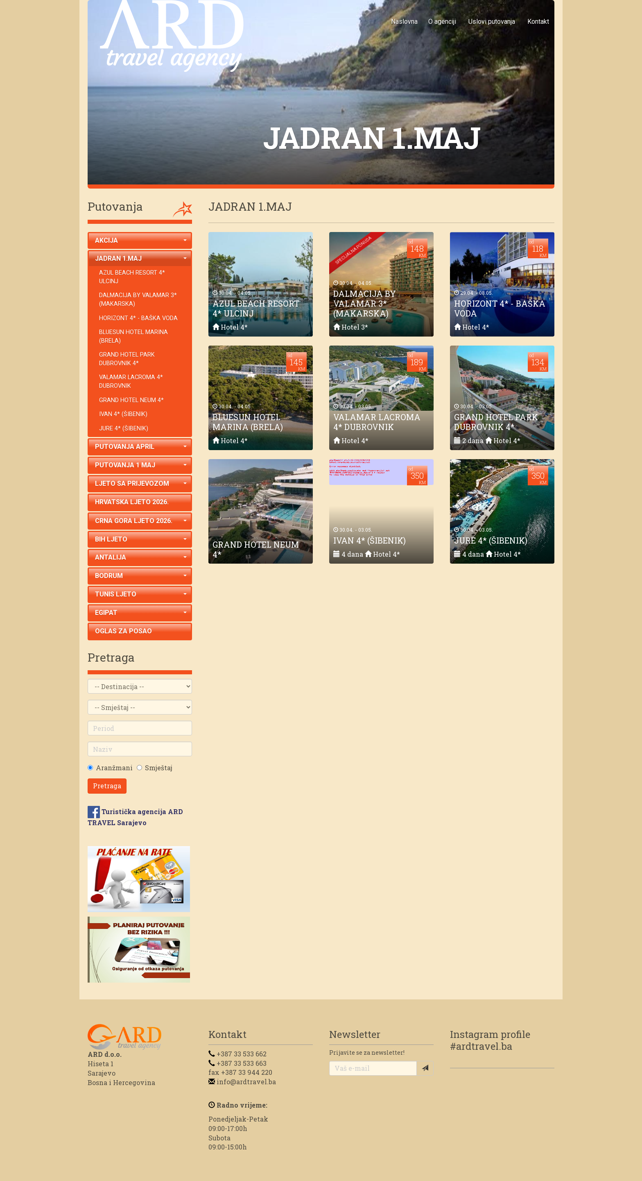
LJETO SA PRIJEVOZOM (141, 483)
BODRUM (141, 576)
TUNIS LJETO (141, 594)
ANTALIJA (141, 557)
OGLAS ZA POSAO (123, 631)
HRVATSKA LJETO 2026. (132, 502)
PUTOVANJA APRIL (141, 447)
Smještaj (158, 767)
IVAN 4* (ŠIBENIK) (123, 414)
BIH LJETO (141, 539)
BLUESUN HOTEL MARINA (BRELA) (133, 336)
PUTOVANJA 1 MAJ (141, 465)
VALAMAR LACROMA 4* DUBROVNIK (131, 381)
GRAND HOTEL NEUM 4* (131, 400)
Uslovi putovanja (491, 21)
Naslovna (404, 21)
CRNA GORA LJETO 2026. (141, 521)
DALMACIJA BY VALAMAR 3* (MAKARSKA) (138, 299)
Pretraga (107, 785)
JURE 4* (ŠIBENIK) (123, 428)
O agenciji (442, 21)
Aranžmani (114, 767)
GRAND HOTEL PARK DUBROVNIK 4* (127, 359)
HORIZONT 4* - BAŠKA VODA (138, 318)
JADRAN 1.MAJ (141, 258)
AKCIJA (141, 240)
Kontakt (538, 21)
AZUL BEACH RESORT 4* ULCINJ (132, 277)
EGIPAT (141, 613)
